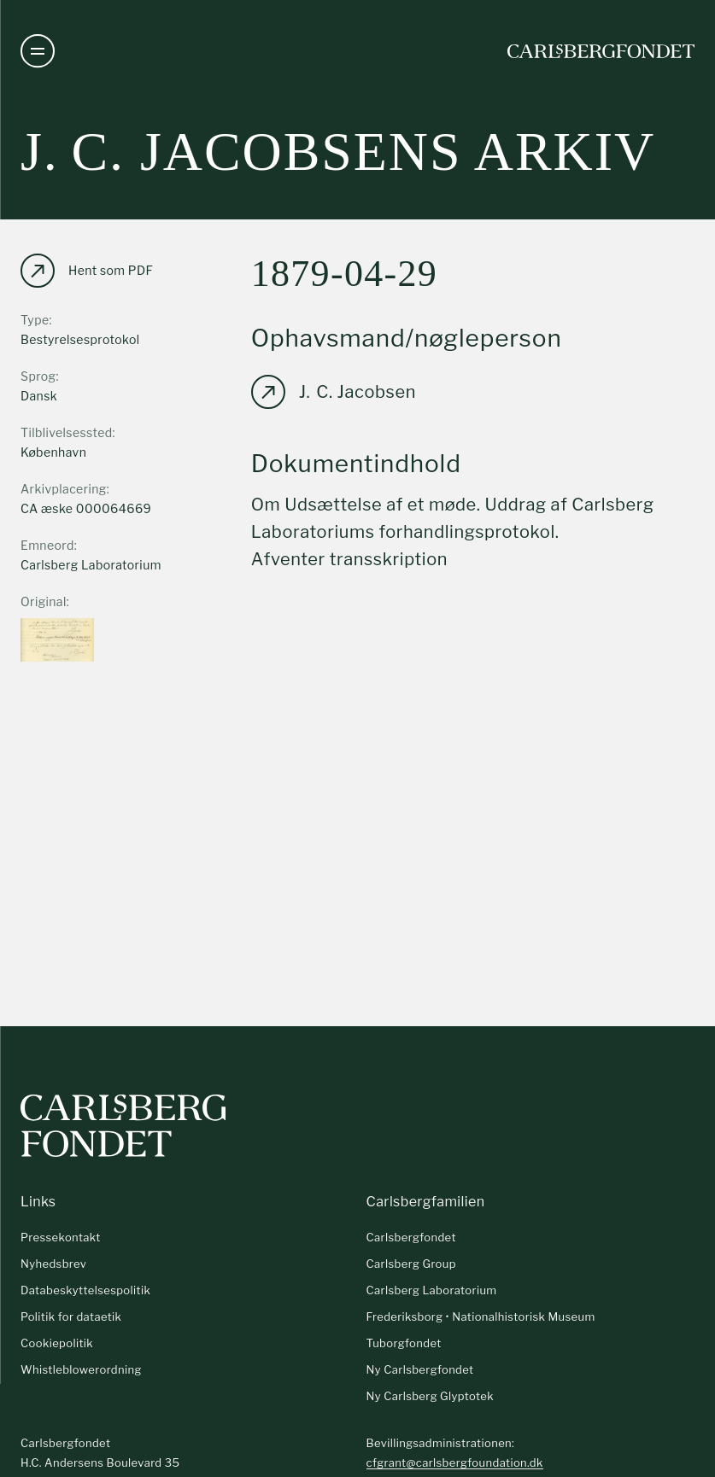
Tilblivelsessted (67, 432)
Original (44, 601)
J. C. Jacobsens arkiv (338, 151)
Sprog (38, 376)
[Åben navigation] (38, 51)
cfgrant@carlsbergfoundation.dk (454, 1462)
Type (35, 319)
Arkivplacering (64, 489)
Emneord (47, 545)
